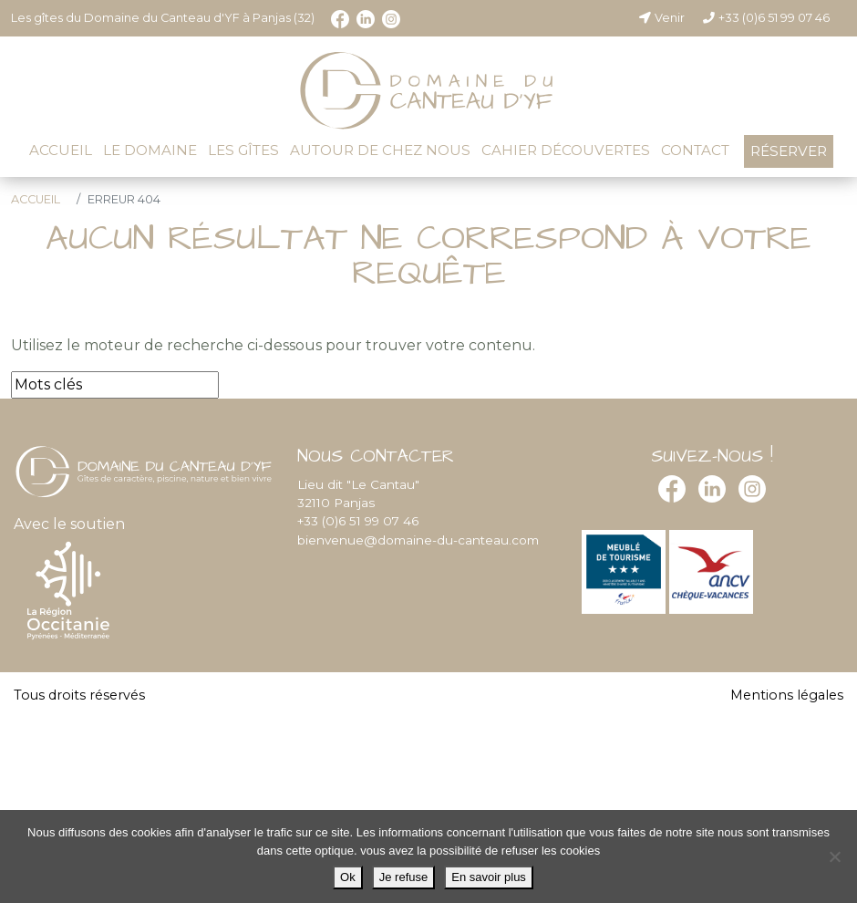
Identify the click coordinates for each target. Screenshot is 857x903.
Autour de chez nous (380, 150)
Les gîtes (243, 150)
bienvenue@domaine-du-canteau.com (418, 540)
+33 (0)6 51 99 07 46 (765, 18)
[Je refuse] (834, 856)
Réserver (788, 151)
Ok (348, 877)
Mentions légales (786, 695)
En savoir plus (488, 877)
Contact (695, 150)
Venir (661, 18)
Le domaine (150, 150)
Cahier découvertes (565, 150)
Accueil (60, 150)
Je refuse (403, 877)
